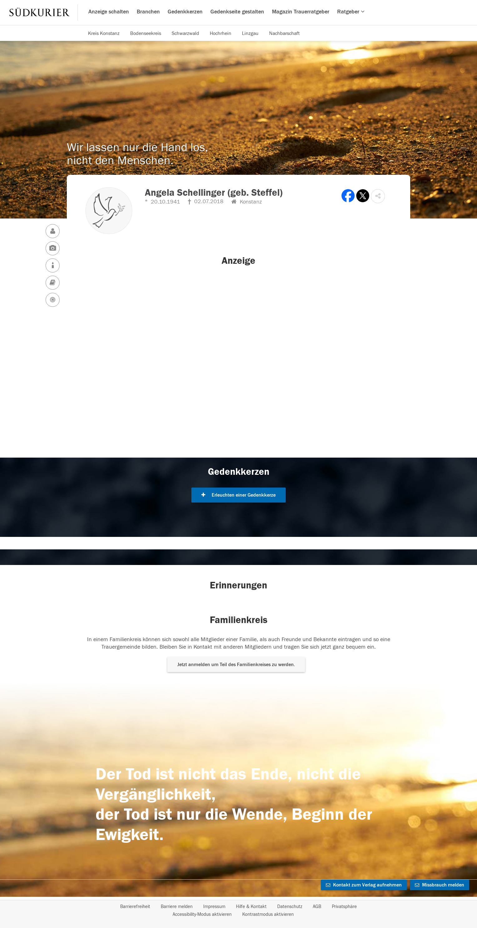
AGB (317, 906)
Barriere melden (177, 906)
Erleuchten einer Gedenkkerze (238, 495)
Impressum (214, 906)
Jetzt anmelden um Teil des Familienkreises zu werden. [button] (236, 664)
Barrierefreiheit (135, 906)
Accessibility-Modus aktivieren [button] (202, 914)
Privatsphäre (344, 906)
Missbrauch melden (439, 885)
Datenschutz (289, 906)
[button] (378, 196)
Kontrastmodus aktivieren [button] (268, 914)
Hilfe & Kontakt (251, 906)
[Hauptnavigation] (238, 12)
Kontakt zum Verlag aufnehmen (364, 885)
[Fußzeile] (238, 910)
